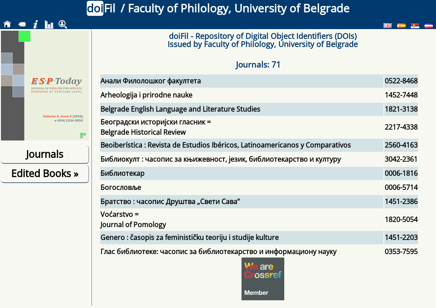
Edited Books (44, 173)
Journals (44, 154)
